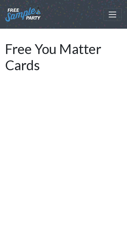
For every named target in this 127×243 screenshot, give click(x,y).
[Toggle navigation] (112, 14)
